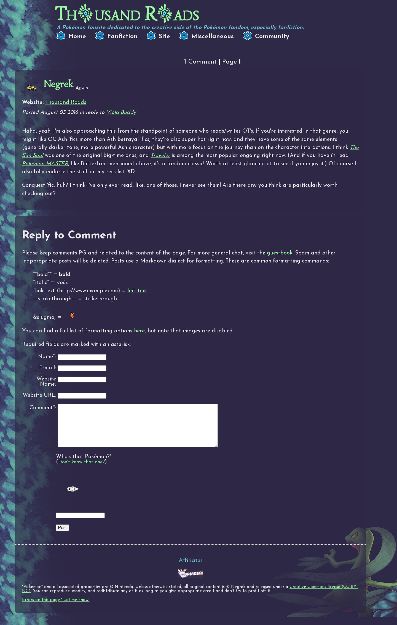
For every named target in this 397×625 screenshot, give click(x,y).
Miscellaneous (212, 36)
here (139, 331)
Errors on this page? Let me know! (55, 608)
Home (77, 36)
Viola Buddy (121, 112)
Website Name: (46, 382)
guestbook (280, 253)
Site (164, 36)
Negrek (58, 84)
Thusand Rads (127, 14)
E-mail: (47, 368)
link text (137, 291)
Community (272, 36)
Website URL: (39, 395)
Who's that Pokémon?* (84, 465)
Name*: (47, 356)
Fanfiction (122, 36)
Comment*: (42, 408)
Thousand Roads (65, 102)
